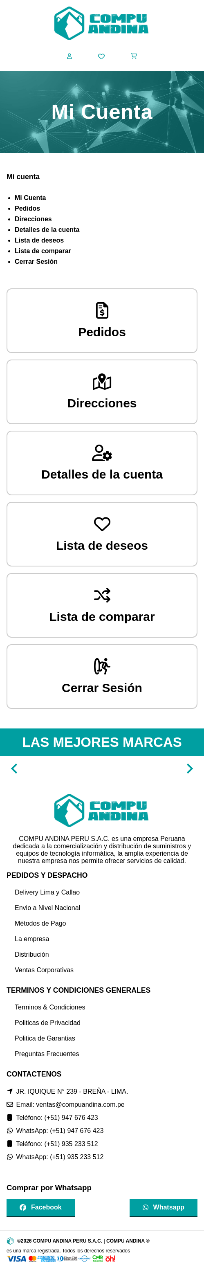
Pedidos (27, 208)
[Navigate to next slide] (189, 768)
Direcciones (33, 219)
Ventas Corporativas (44, 970)
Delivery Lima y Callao (47, 892)
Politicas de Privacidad (48, 1022)
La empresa (32, 938)
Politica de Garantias (45, 1038)
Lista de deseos (39, 240)
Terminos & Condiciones (50, 1007)
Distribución (32, 954)
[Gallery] (102, 768)
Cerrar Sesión (36, 261)
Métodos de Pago (40, 923)
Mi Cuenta (30, 197)
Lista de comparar (43, 250)
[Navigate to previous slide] (14, 768)
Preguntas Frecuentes (47, 1053)
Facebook (41, 1207)
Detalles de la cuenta (47, 229)
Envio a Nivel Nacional (47, 907)
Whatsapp (163, 1207)
